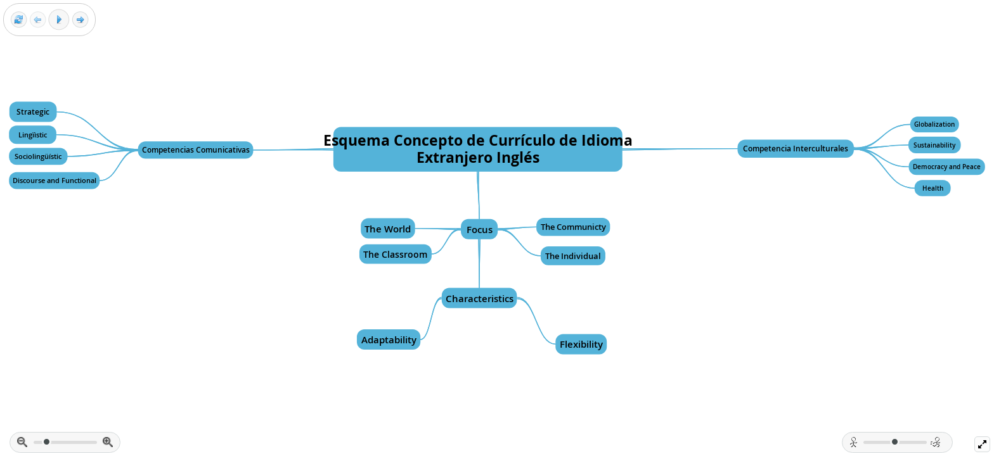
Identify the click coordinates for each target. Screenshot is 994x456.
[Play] (59, 19)
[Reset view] (18, 20)
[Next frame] (80, 20)
